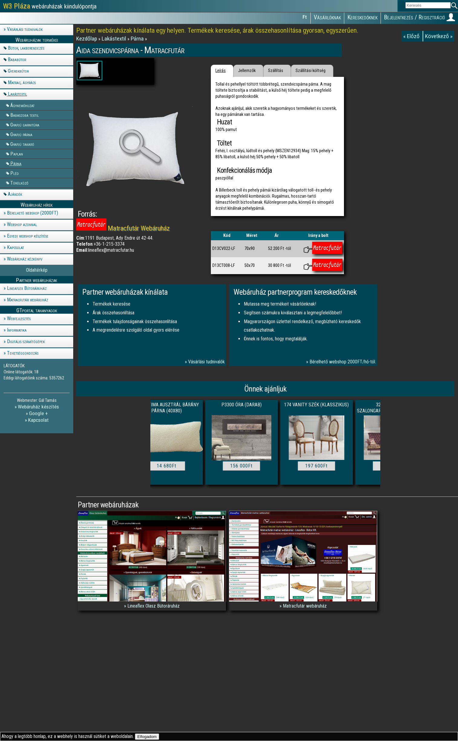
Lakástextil (17, 94)
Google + (38, 413)
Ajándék (15, 194)
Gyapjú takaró (22, 143)
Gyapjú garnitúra (24, 124)
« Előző (412, 36)
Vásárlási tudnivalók (25, 29)
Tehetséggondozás (22, 353)
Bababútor (17, 59)
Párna (15, 163)
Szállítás (275, 70)
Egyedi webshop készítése (27, 236)
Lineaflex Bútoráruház (27, 288)
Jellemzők (247, 70)
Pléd (14, 172)
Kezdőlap (87, 38)
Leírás (220, 70)
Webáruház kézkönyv (24, 259)
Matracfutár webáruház (27, 300)
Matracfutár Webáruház (139, 228)
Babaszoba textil (24, 114)
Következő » (439, 36)
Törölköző (19, 182)
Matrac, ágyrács (22, 82)
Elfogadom (147, 736)
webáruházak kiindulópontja (50, 6)
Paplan (16, 153)
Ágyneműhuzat (22, 105)
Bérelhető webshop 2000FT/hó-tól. (342, 362)
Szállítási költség (311, 70)
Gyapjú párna (21, 134)
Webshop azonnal (22, 224)
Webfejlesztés (19, 318)
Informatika (17, 330)
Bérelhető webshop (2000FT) (32, 213)
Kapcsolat (15, 247)
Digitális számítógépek (26, 341)
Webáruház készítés (38, 407)
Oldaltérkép (36, 270)
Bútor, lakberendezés (26, 48)
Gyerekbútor (18, 71)
